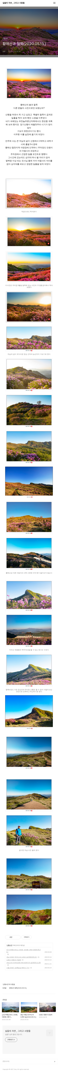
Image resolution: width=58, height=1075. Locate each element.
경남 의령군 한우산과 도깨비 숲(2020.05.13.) (21, 957)
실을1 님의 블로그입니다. (13, 1034)
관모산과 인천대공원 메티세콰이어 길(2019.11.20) (23, 963)
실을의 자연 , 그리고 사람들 (14, 3)
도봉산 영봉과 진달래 (13, 960)
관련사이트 (6, 1061)
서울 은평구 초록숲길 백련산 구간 (17, 968)
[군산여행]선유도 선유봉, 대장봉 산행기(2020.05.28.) (23, 951)
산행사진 (9, 945)
